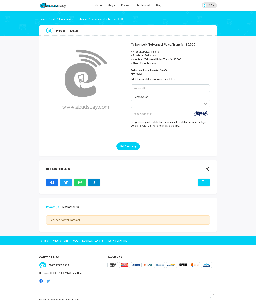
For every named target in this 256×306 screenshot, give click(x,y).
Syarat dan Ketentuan (152, 125)
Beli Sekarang (128, 146)
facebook (41, 281)
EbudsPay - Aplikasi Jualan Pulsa (55, 299)
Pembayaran (141, 97)
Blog (158, 5)
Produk (52, 19)
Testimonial (143, 5)
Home (98, 5)
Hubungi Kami (60, 240)
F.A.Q (75, 240)
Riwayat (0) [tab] (52, 207)
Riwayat (125, 5)
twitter (48, 281)
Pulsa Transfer (66, 19)
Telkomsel (82, 19)
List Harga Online (117, 240)
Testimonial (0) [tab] (70, 207)
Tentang (44, 240)
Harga (111, 5)
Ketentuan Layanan (93, 240)
